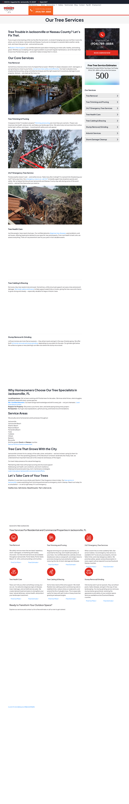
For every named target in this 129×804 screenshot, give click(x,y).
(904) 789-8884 (102, 43)
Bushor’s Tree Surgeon (17, 48)
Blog (76, 5)
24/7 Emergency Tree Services (99, 108)
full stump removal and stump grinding (25, 343)
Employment (96, 5)
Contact (82, 5)
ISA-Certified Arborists (16, 402)
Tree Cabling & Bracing (96, 121)
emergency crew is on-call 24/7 (37, 179)
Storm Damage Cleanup (96, 139)
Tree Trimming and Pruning (97, 102)
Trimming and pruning (42, 123)
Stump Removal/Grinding (97, 127)
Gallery (60, 5)
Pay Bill (88, 5)
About (43, 5)
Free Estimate (33, 562)
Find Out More (16, 562)
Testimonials (69, 5)
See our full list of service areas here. (20, 444)
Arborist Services (93, 133)
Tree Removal (92, 96)
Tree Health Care (93, 114)
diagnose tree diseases (58, 233)
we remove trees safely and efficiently (46, 69)
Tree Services (32, 5)
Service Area (50, 5)
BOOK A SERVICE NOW (102, 53)
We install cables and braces (24, 289)
